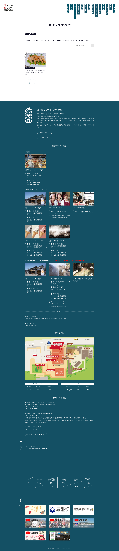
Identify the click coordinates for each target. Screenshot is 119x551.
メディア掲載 (57, 40)
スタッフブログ (45, 40)
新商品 (81, 40)
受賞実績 (66, 40)
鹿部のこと (89, 40)
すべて (28, 40)
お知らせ (35, 40)
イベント (74, 40)
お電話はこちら (44, 132)
